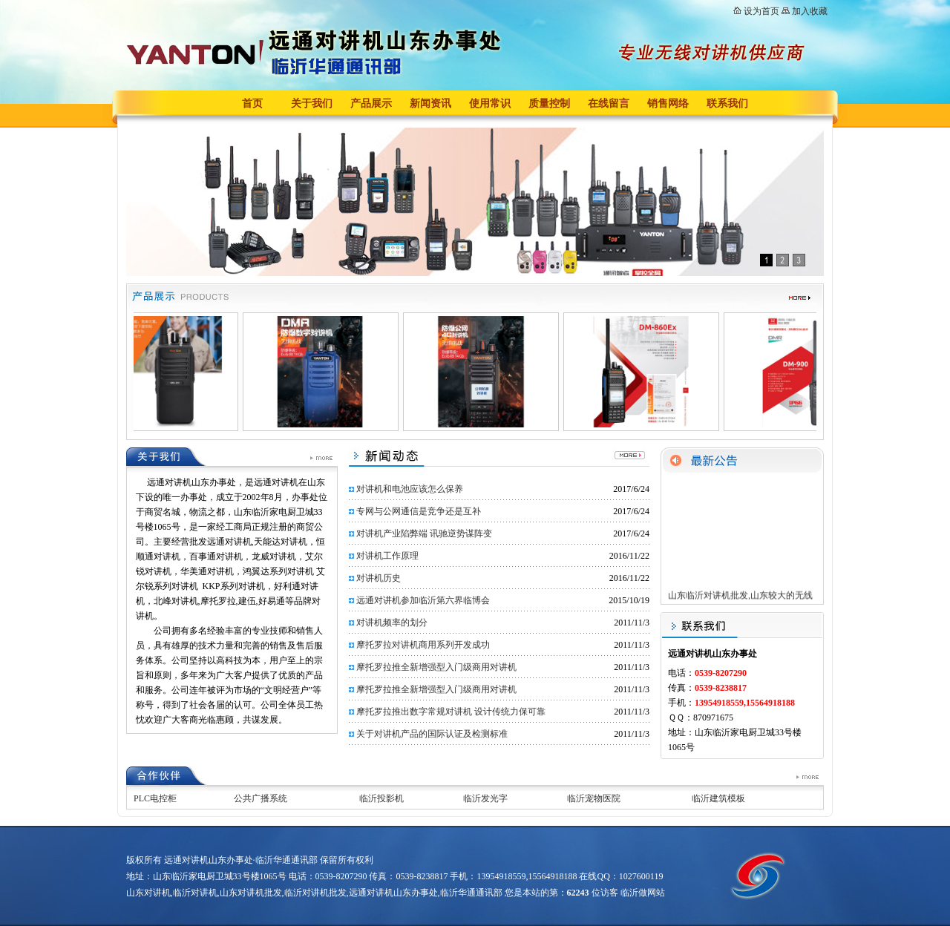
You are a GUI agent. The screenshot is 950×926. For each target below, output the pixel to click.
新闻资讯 (430, 103)
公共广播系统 (260, 798)
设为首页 (761, 11)
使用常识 (490, 103)
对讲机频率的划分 (392, 622)
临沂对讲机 (195, 892)
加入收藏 (810, 11)
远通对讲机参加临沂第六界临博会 (423, 600)
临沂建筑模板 (718, 798)
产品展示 (371, 103)
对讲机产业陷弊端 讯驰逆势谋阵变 (424, 533)
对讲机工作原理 (387, 556)
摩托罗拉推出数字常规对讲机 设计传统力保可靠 (451, 711)
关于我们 (311, 103)
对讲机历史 (378, 578)
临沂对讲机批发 (315, 892)
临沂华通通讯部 (471, 892)
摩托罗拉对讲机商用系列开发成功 (423, 645)
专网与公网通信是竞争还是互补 (418, 511)
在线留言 (608, 103)
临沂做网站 (642, 892)
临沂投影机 (381, 798)
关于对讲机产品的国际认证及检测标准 (432, 734)
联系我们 (727, 103)
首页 (252, 103)
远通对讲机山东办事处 (393, 892)
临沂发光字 (485, 798)
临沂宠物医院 (593, 798)
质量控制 (549, 103)
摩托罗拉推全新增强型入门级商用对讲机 (436, 667)
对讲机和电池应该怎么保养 (409, 489)
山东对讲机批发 (251, 892)
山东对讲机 (148, 892)
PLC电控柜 (155, 798)
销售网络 (668, 103)
